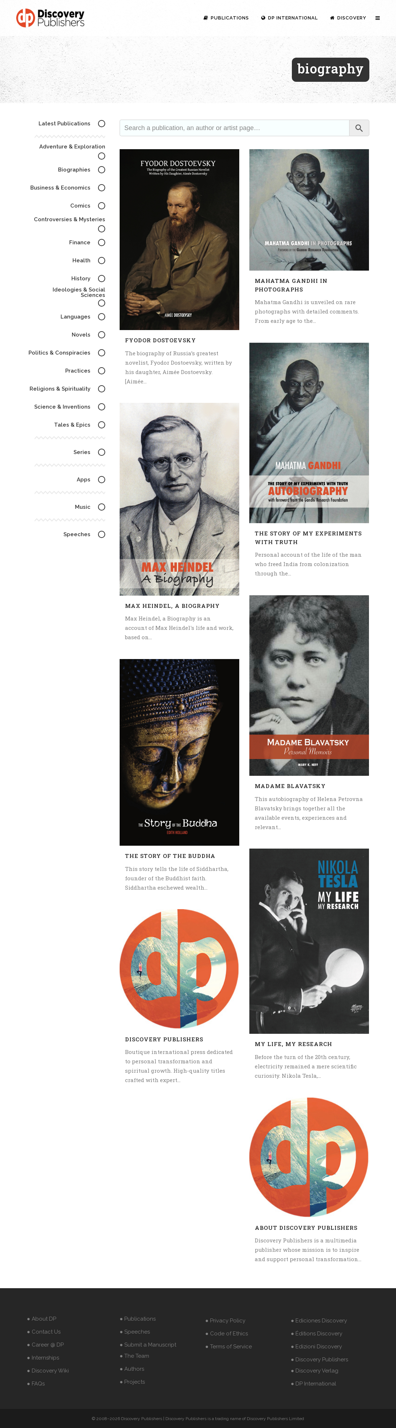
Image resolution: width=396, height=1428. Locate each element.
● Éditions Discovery (316, 1333)
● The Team (134, 1356)
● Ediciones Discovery (319, 1320)
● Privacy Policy (225, 1320)
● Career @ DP (45, 1345)
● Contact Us (44, 1332)
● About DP (41, 1319)
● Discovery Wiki (48, 1370)
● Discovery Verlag (314, 1370)
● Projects (132, 1382)
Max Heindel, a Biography (172, 605)
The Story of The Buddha (170, 855)
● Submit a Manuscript (148, 1345)
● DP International (313, 1383)
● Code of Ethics (226, 1333)
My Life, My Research (293, 1043)
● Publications (138, 1319)
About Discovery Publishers (306, 1227)
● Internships (43, 1357)
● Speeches (135, 1332)
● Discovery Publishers (319, 1359)
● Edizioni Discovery (316, 1346)
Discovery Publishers (164, 1039)
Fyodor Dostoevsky (160, 340)
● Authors (132, 1369)
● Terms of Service (228, 1346)
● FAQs (36, 1383)
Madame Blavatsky (290, 785)
